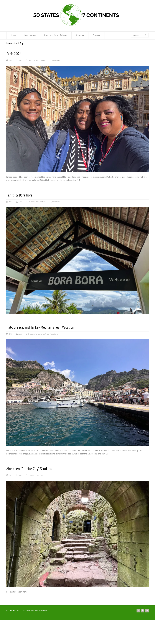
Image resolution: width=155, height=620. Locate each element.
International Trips (43, 60)
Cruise (30, 334)
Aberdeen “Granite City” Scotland (29, 468)
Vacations (56, 60)
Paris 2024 (13, 53)
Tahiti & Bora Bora (19, 195)
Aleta (20, 60)
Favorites (32, 60)
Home (13, 35)
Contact (96, 35)
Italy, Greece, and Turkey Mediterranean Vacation (40, 327)
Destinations (30, 35)
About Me (80, 35)
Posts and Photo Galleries (55, 35)
